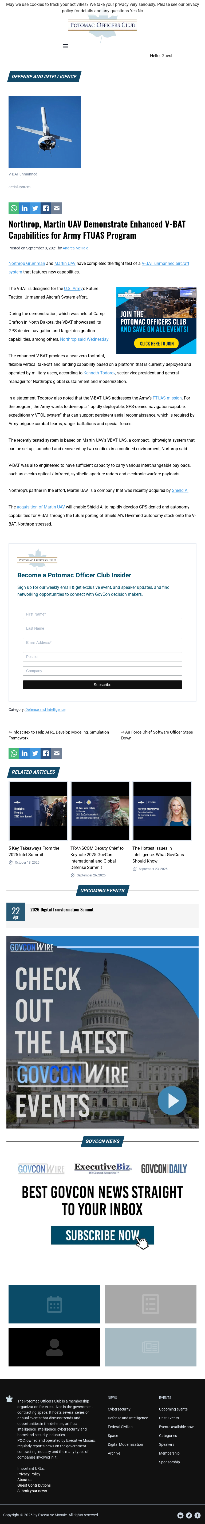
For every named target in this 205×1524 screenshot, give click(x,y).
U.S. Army (73, 288)
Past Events (169, 1418)
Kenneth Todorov (99, 372)
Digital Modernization (125, 1444)
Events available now (176, 1427)
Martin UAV (65, 263)
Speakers (166, 1444)
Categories (168, 1435)
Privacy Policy (28, 1474)
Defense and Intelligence (45, 709)
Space (113, 1435)
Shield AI (180, 490)
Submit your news (32, 1491)
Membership (169, 1453)
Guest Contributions (34, 1485)
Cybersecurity (119, 1409)
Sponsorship (169, 1462)
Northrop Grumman (27, 263)
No (140, 10)
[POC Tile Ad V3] (156, 320)
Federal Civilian (120, 1427)
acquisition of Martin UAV (41, 507)
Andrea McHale (75, 248)
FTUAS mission (167, 398)
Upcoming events (173, 1409)
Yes (133, 10)
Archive (114, 1453)
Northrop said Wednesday (84, 339)
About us (24, 1480)
